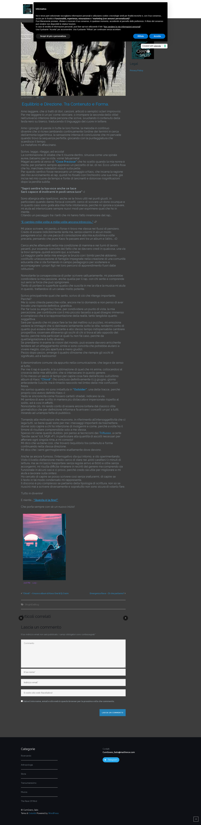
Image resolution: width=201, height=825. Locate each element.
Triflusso (105, 433)
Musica (24, 792)
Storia (23, 774)
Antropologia (27, 765)
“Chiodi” (46, 379)
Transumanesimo (28, 783)
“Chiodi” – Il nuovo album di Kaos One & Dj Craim (45, 593)
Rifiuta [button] (141, 36)
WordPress (53, 813)
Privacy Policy (136, 70)
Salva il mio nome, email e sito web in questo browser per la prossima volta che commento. (68, 701)
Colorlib (32, 813)
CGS (41, 97)
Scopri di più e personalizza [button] (53, 36)
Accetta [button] (157, 36)
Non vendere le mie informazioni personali (122, 27)
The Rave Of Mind (29, 801)
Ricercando (26, 756)
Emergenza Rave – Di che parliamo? (107, 593)
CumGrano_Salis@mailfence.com (119, 752)
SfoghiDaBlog (32, 604)
